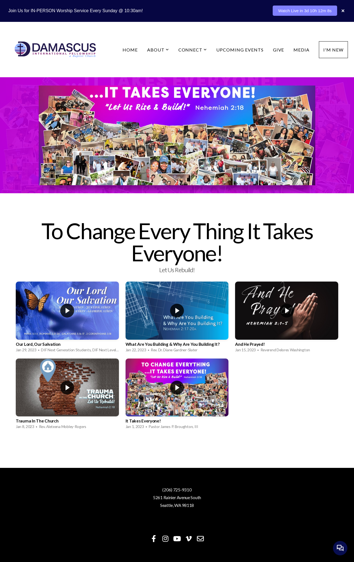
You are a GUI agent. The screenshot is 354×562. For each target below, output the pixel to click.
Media (301, 49)
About (158, 49)
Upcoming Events (239, 49)
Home (130, 49)
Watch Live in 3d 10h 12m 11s (304, 10)
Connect (192, 49)
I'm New (333, 49)
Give (278, 49)
